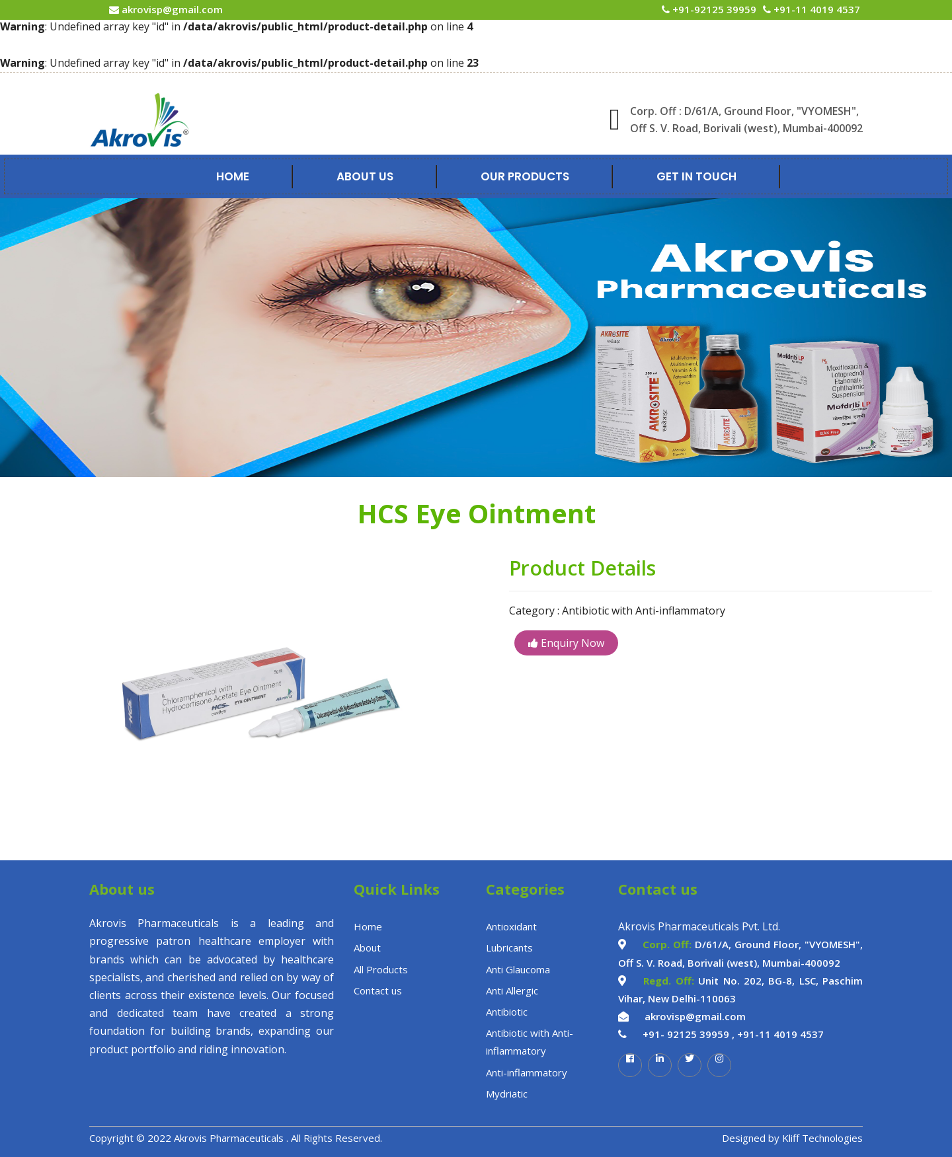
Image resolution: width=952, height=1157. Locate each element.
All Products (381, 969)
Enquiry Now (566, 643)
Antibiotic (507, 1011)
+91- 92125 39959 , (688, 1034)
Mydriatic (507, 1093)
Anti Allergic (512, 990)
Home (232, 176)
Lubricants (509, 947)
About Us (365, 176)
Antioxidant (511, 926)
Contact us (378, 990)
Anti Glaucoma (518, 969)
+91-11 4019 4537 (815, 9)
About (367, 947)
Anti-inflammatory (526, 1072)
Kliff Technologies (822, 1137)
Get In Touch (696, 176)
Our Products (525, 176)
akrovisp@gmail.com (171, 9)
